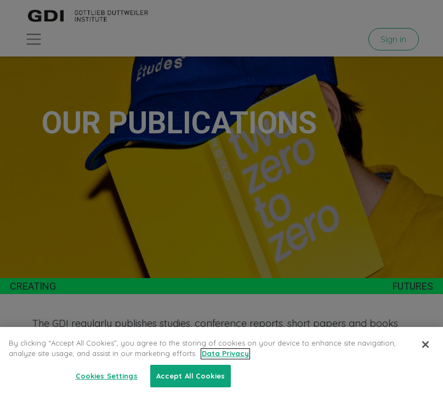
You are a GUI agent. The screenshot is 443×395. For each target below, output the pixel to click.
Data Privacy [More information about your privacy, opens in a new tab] (225, 365)
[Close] (425, 357)
